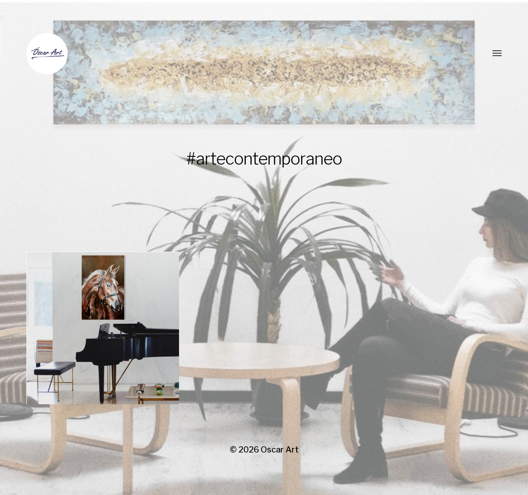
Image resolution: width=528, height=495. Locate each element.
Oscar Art (280, 450)
